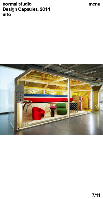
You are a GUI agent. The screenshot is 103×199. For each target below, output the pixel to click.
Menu (94, 4)
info (7, 14)
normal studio (17, 4)
